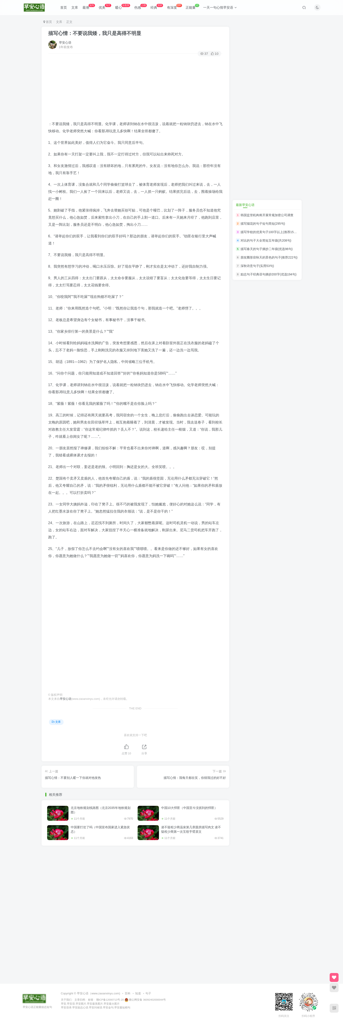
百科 (127, 993)
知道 (138, 993)
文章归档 (79, 999)
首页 (63, 7)
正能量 (192, 6)
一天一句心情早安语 (220, 7)
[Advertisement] (135, 89)
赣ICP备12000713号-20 (110, 999)
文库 (74, 7)
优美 (105, 6)
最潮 (88, 6)
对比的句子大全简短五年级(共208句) (266, 240)
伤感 (140, 6)
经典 (156, 6)
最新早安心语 (245, 205)
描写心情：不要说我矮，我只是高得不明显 (94, 33)
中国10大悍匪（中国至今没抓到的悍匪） (189, 808)
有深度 (174, 6)
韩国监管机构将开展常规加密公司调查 (267, 215)
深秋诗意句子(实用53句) (257, 266)
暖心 (122, 6)
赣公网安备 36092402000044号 (145, 999)
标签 (90, 999)
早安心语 (65, 42)
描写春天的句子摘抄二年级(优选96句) (267, 249)
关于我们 (66, 999)
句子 (148, 993)
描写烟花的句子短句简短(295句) (263, 223)
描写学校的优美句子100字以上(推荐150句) (270, 232)
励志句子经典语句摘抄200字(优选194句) (269, 274)
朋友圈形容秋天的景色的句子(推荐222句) (269, 257)
